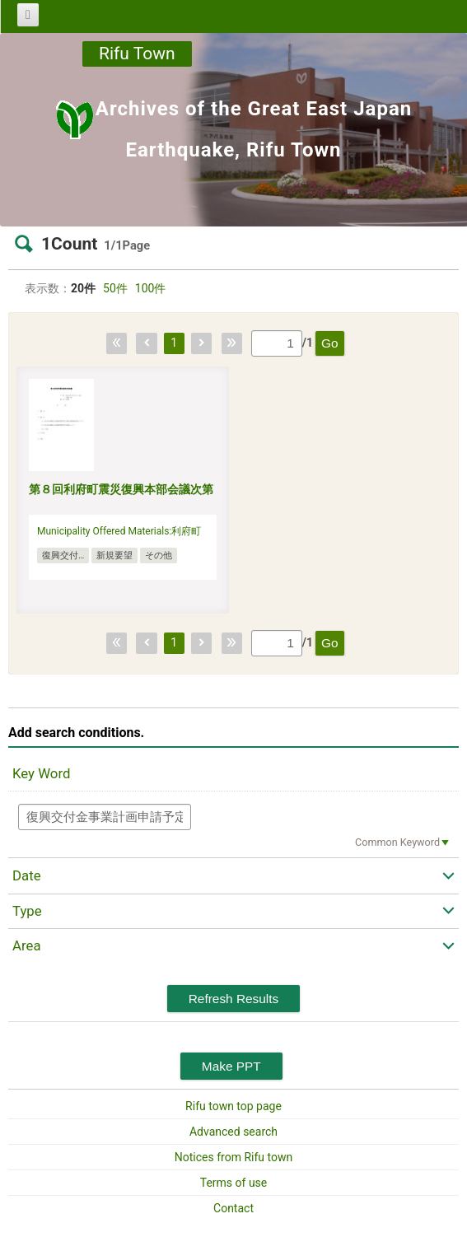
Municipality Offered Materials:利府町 (119, 531)
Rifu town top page (233, 1106)
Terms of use (234, 1182)
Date (26, 875)
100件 (150, 288)
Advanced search (233, 1131)
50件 (115, 288)
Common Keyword (397, 842)
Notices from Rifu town (233, 1157)
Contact (233, 1208)
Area (26, 945)
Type (27, 911)
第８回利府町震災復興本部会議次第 (121, 489)
